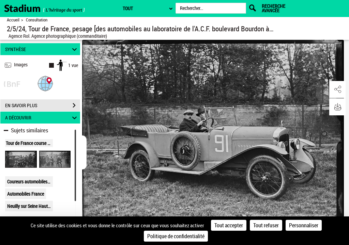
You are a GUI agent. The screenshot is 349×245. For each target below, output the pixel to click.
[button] (45, 83)
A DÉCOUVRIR (42, 118)
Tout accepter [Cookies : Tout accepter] (228, 225)
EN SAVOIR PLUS (42, 105)
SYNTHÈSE (42, 49)
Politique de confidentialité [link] (175, 236)
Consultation (36, 20)
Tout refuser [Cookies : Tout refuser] (266, 225)
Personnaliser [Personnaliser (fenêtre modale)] (303, 225)
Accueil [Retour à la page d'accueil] (13, 20)
